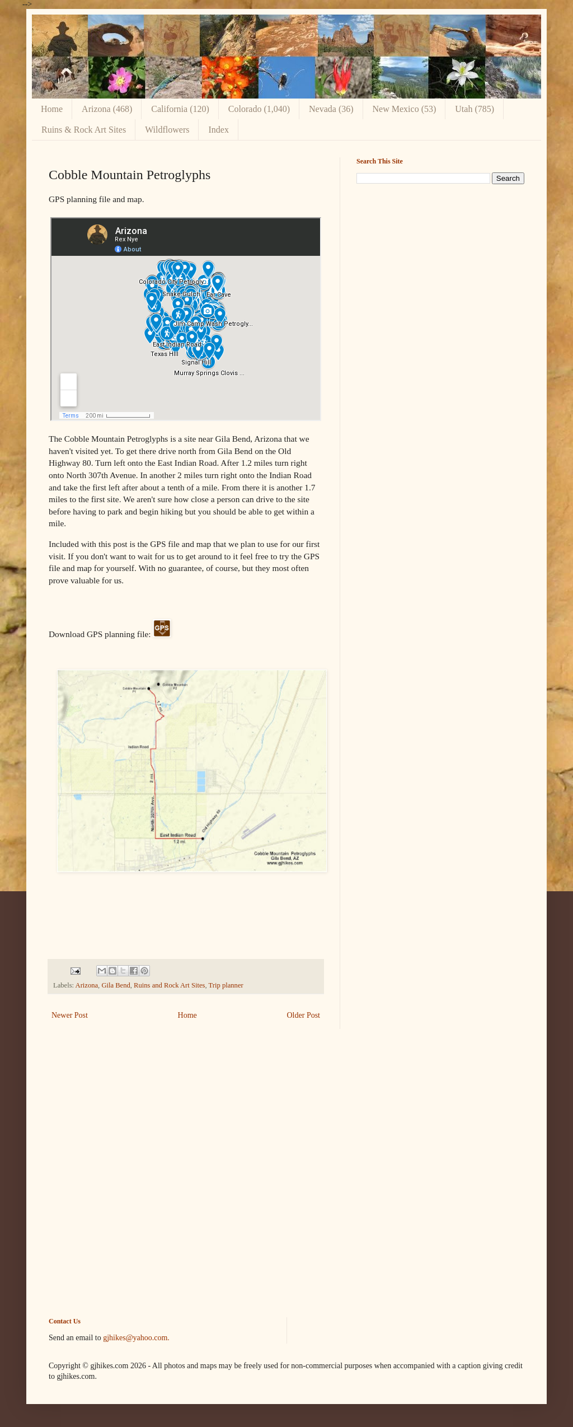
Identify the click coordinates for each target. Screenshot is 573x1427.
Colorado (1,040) (259, 109)
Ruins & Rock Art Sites (83, 129)
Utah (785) (474, 109)
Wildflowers (167, 129)
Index (218, 129)
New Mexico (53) (404, 109)
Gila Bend (115, 985)
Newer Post (69, 1015)
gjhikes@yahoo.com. (136, 1338)
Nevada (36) (331, 109)
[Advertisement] (440, 271)
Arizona (87, 985)
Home (52, 109)
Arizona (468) (107, 109)
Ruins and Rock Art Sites (169, 985)
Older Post (304, 1015)
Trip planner (226, 985)
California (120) (180, 109)
